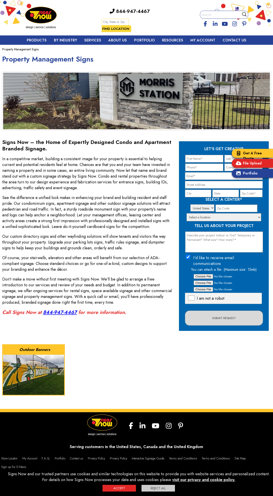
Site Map (240, 458)
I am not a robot (210, 298)
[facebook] (205, 23)
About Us (117, 40)
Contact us (76, 458)
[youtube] (225, 23)
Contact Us (234, 40)
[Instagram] (235, 23)
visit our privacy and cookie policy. (203, 480)
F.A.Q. (46, 458)
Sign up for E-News (13, 467)
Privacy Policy (96, 458)
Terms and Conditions (183, 458)
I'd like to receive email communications (213, 260)
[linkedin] (215, 23)
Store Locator (9, 458)
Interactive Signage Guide (148, 458)
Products (37, 40)
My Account (202, 40)
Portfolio (246, 174)
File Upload (248, 164)
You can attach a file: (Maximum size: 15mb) (224, 269)
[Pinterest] (244, 23)
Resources (172, 40)
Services (92, 40)
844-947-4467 (130, 11)
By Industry (65, 40)
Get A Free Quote (248, 156)
